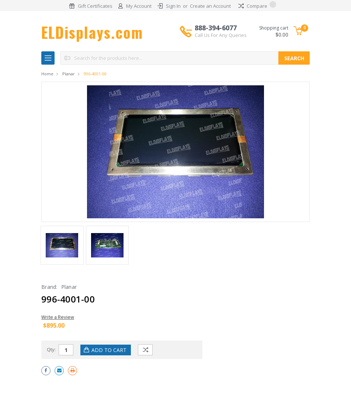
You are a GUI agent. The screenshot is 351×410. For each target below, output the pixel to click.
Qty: (51, 349)
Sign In (173, 6)
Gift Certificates (95, 6)
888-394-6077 (221, 31)
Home (47, 73)
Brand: (49, 286)
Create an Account (210, 6)
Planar (68, 73)
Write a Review (57, 317)
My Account (139, 6)
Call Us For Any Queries (221, 35)
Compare (257, 5)
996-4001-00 (95, 73)
